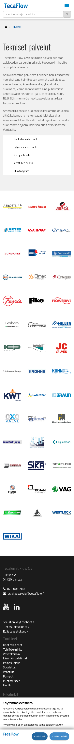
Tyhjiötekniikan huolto (26, 147)
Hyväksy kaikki (59, 736)
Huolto (17, 27)
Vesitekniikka (11, 654)
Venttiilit (8, 671)
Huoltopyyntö (21, 171)
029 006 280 (16, 588)
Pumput (8, 676)
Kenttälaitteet (12, 645)
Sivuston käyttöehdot (19, 622)
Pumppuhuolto (22, 155)
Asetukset (39, 736)
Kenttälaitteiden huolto (26, 139)
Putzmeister (11, 680)
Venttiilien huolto (23, 163)
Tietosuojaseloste (16, 626)
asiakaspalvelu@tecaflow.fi (26, 593)
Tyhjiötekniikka (12, 649)
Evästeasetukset (15, 631)
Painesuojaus (12, 662)
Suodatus (9, 667)
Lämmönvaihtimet (15, 658)
